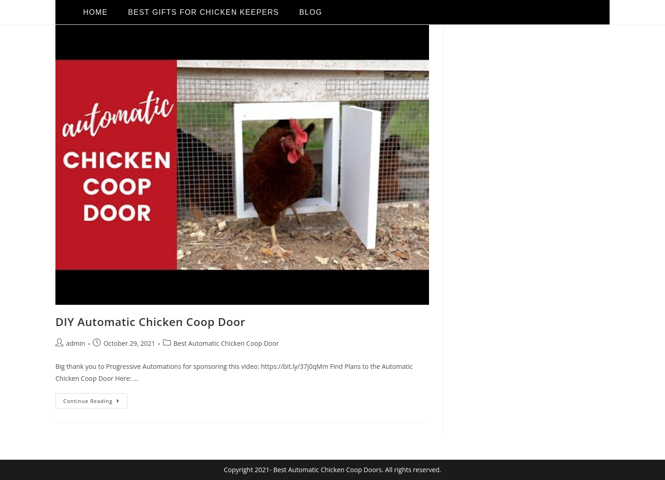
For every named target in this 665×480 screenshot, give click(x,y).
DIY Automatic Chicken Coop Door (150, 321)
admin (75, 343)
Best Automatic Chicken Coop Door (226, 343)
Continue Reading (95, 398)
